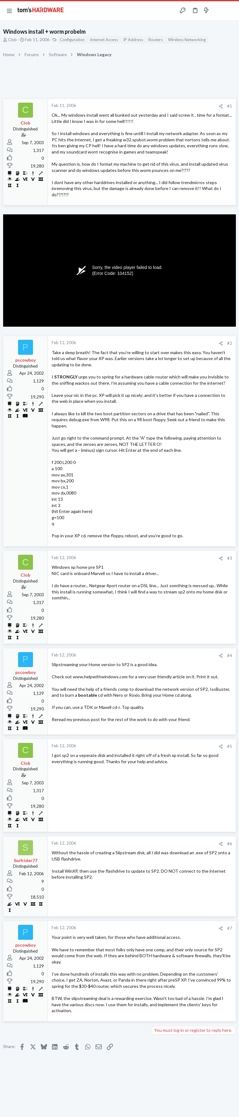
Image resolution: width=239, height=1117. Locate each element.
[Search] (230, 10)
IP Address (133, 39)
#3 (229, 558)
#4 (229, 655)
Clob (12, 39)
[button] (9, 10)
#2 (229, 343)
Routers (155, 39)
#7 (229, 928)
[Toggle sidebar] (218, 11)
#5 (229, 746)
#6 (229, 843)
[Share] (221, 106)
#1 (229, 106)
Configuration (72, 39)
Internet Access (104, 39)
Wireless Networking (187, 39)
